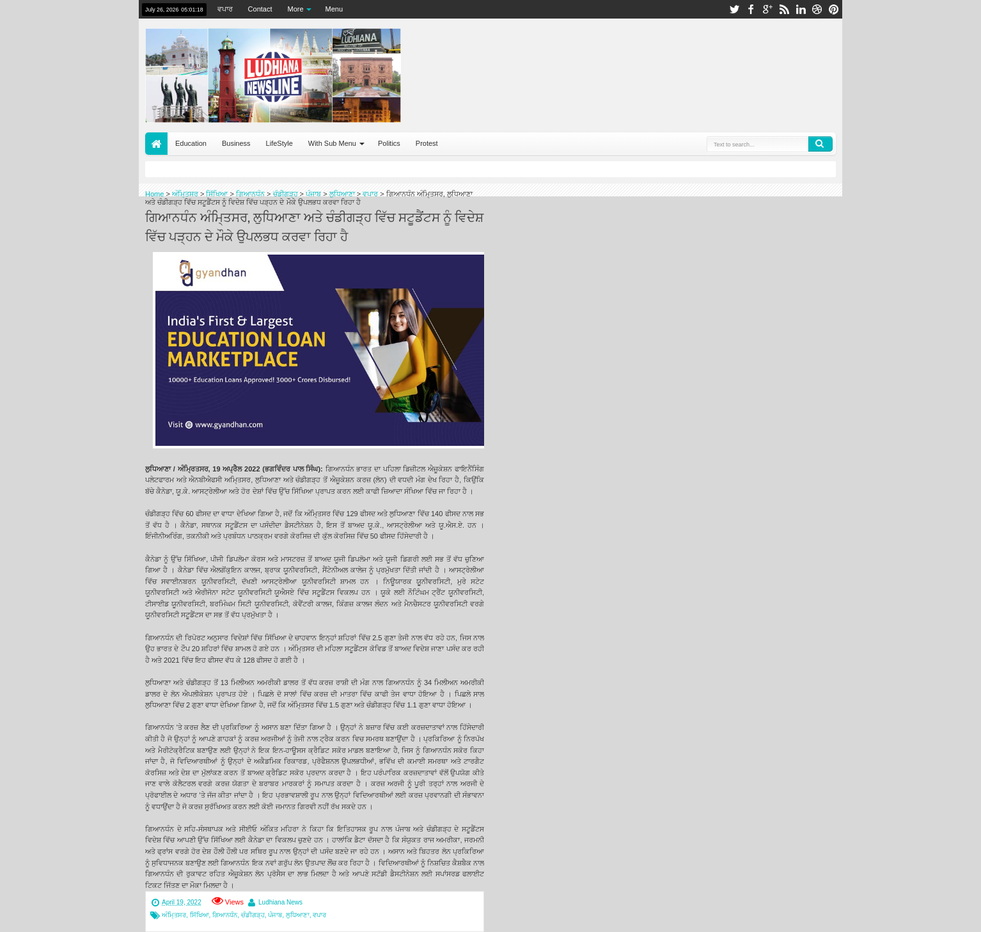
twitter (734, 9)
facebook (750, 9)
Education (191, 143)
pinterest (834, 9)
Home (156, 143)
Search (820, 144)
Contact (260, 9)
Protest (427, 143)
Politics (389, 143)
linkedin (800, 9)
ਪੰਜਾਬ (275, 915)
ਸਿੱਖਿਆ (199, 915)
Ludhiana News (280, 902)
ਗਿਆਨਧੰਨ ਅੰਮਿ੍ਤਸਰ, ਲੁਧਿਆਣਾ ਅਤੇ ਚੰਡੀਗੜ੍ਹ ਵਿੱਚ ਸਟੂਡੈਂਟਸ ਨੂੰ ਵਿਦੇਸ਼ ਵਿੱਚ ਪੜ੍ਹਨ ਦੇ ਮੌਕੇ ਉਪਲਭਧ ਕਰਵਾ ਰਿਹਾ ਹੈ (314, 226)
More (296, 9)
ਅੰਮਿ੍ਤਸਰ (174, 915)
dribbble (817, 9)
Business (236, 143)
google (767, 9)
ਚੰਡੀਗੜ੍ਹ (253, 915)
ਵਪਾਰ (225, 9)
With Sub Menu (332, 143)
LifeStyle (279, 143)
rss (784, 9)
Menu (334, 9)
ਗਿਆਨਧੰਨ (224, 915)
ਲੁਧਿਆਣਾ (298, 915)
